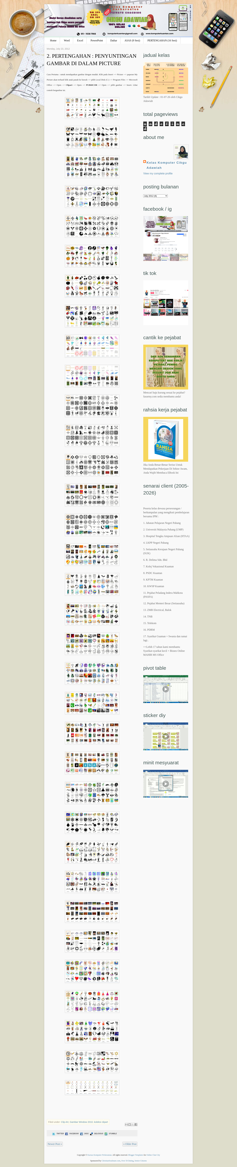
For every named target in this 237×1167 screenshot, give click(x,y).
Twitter (58, 1134)
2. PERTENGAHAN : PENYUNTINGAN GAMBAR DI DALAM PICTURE (91, 59)
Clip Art (64, 1122)
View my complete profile (158, 173)
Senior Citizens (141, 1161)
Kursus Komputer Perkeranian (99, 1155)
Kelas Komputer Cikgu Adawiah (167, 165)
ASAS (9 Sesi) (132, 40)
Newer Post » (55, 1144)
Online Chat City (153, 1155)
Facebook (72, 1134)
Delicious (96, 1134)
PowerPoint (97, 40)
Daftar (113, 40)
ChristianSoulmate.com (111, 1161)
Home (53, 40)
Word (67, 40)
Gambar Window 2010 (81, 1122)
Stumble (110, 1134)
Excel (80, 40)
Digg (84, 1134)
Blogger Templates (135, 1155)
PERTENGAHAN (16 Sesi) (162, 40)
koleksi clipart (101, 1122)
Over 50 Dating (127, 1161)
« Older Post (129, 1144)
